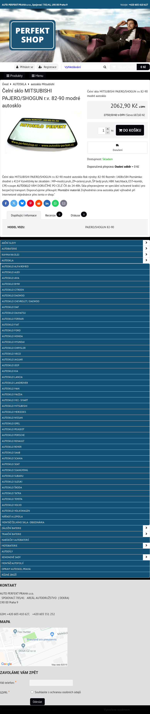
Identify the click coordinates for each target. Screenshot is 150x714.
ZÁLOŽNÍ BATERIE (76, 528)
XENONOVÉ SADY (76, 557)
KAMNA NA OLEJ (76, 254)
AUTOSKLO (23, 186)
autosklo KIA (10, 371)
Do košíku (130, 130)
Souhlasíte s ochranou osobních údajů (58, 692)
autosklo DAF (10, 307)
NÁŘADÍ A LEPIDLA (12, 516)
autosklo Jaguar (12, 359)
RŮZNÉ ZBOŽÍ (9, 574)
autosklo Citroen (13, 289)
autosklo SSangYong (15, 470)
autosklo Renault (13, 441)
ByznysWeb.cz (139, 709)
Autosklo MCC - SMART (15, 400)
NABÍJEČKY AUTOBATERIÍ (15, 540)
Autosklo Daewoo (13, 295)
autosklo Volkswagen (16, 510)
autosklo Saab (11, 452)
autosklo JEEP (10, 365)
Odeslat (37, 702)
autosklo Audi (11, 272)
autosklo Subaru (12, 476)
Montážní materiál (69, 190)
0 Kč (143, 67)
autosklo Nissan (12, 417)
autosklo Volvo (12, 505)
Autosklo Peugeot (13, 429)
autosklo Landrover (15, 382)
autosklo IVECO (11, 353)
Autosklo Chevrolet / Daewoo (20, 301)
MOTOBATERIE (76, 545)
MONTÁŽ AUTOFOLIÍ (13, 563)
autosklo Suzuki (12, 481)
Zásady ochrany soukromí (42, 709)
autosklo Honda (12, 336)
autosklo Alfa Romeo (15, 266)
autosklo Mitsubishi (14, 406)
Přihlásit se (24, 67)
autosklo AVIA (10, 278)
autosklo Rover (12, 446)
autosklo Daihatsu (14, 313)
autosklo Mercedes (14, 412)
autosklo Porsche (13, 435)
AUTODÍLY (7, 551)
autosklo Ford (11, 330)
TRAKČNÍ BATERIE (76, 534)
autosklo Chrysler (14, 348)
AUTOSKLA (76, 260)
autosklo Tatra (11, 493)
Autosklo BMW (11, 284)
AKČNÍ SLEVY (76, 243)
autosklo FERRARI (13, 318)
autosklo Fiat (10, 324)
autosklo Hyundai (13, 342)
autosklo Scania (12, 458)
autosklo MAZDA (12, 394)
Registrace (47, 67)
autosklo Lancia (12, 377)
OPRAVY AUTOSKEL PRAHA (16, 569)
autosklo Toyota (12, 499)
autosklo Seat (11, 464)
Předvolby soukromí (12, 709)
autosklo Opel (11, 423)
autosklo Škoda (12, 487)
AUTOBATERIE (76, 248)
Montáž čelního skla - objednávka (23, 522)
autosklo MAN (10, 388)
